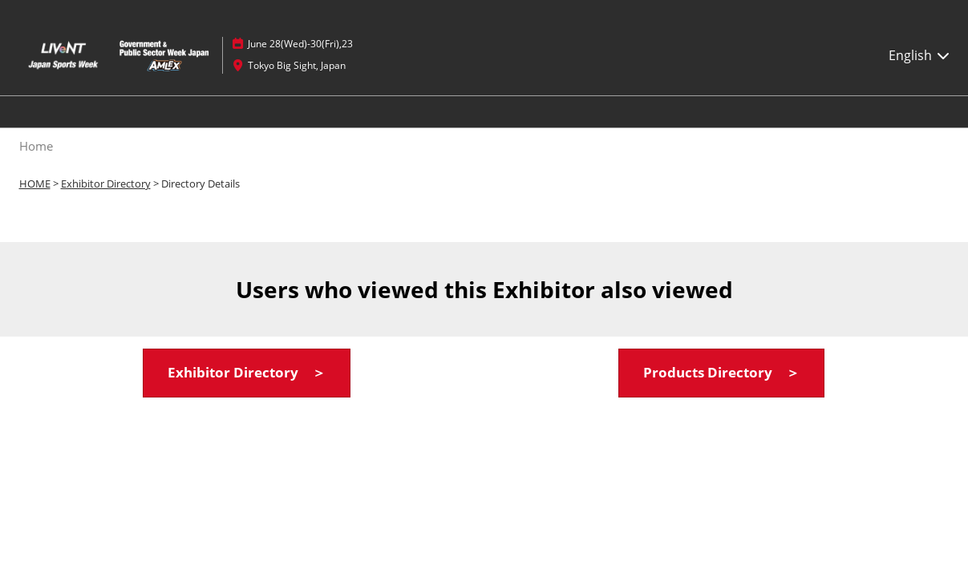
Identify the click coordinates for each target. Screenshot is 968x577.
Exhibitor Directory (106, 183)
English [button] (920, 55)
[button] (246, 373)
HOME (35, 183)
